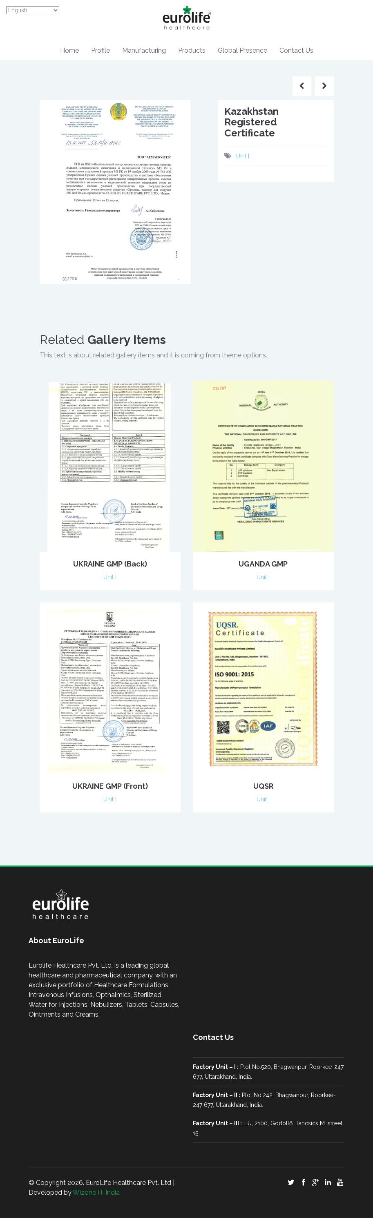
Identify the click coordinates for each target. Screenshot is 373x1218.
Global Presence (242, 50)
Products (191, 50)
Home (69, 50)
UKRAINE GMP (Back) (110, 564)
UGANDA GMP (263, 564)
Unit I (242, 156)
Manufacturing (144, 50)
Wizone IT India (96, 1192)
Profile (100, 50)
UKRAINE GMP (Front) (110, 786)
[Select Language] (32, 10)
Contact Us (296, 50)
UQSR (263, 786)
